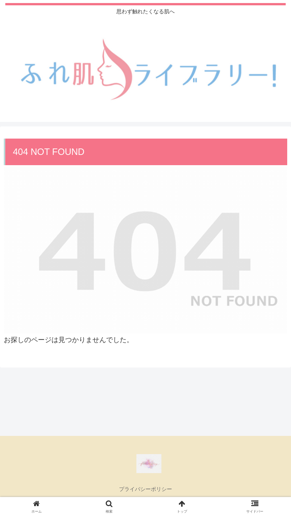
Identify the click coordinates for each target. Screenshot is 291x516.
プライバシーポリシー (145, 489)
